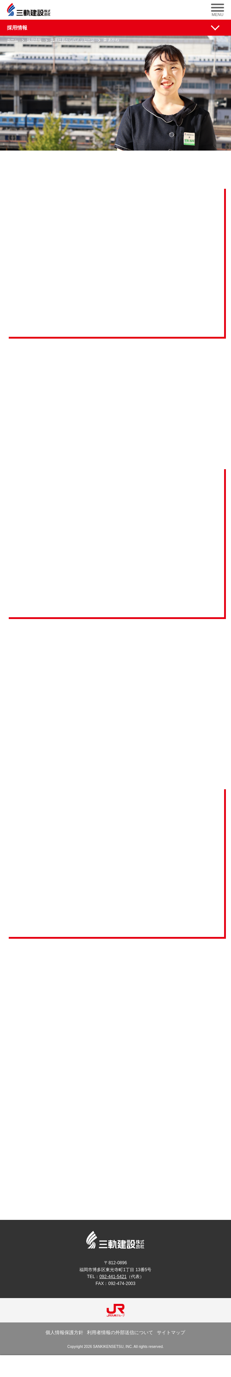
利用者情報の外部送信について (120, 1332)
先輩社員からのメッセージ (72, 40)
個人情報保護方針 (64, 1332)
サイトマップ (171, 1332)
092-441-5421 (113, 1276)
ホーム (12, 40)
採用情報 (17, 28)
